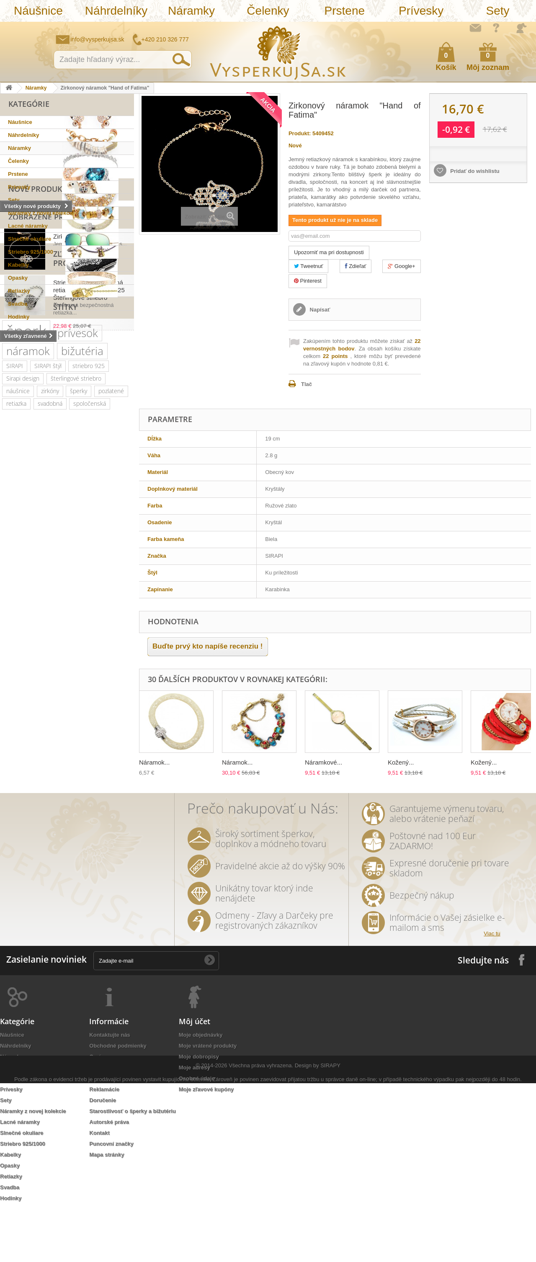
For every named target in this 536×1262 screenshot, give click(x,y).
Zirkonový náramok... (82, 386)
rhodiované (112, 797)
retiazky (39, 809)
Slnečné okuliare (29, 239)
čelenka (87, 709)
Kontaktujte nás (109, 1087)
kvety (51, 721)
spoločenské (78, 684)
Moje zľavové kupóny (206, 1142)
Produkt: (300, 133)
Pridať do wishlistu (474, 171)
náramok (28, 568)
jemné (14, 834)
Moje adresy (194, 1120)
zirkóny (50, 608)
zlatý (74, 721)
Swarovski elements (32, 696)
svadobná (50, 621)
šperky (78, 608)
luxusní (51, 797)
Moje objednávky (201, 1087)
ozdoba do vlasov (28, 784)
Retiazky (19, 291)
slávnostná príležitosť (90, 734)
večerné (55, 709)
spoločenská (89, 621)
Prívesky (421, 10)
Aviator (98, 771)
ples (72, 633)
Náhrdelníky (116, 10)
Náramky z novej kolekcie (41, 213)
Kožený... (401, 762)
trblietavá (46, 834)
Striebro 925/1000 (30, 252)
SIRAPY (330, 1244)
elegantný (80, 658)
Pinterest (308, 281)
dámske (48, 746)
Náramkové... (323, 762)
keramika (18, 759)
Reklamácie (104, 1142)
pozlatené (111, 608)
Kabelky (18, 265)
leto (121, 721)
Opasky (18, 278)
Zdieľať (355, 266)
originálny (18, 797)
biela (88, 809)
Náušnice (38, 10)
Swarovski (104, 646)
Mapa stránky (106, 1207)
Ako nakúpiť (496, 27)
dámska (116, 809)
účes (112, 822)
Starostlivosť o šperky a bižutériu (132, 1164)
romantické (76, 784)
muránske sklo (87, 671)
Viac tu (492, 986)
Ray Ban (16, 658)
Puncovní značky (111, 1196)
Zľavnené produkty (48, 430)
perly (98, 721)
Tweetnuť (308, 266)
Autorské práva (109, 1175)
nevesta (112, 784)
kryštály (47, 633)
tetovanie (53, 759)
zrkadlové (82, 822)
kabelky (47, 658)
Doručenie (102, 1153)
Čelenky (268, 10)
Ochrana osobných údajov (123, 1131)
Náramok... (154, 762)
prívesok (77, 550)
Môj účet (194, 1074)
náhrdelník (20, 721)
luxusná (70, 646)
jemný (79, 797)
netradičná (20, 709)
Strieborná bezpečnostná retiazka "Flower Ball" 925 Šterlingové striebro (89, 457)
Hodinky (18, 317)
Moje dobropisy (199, 1109)
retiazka (16, 621)
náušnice (18, 608)
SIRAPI (14, 583)
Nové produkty (39, 334)
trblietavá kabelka (29, 734)
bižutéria (82, 568)
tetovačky (110, 746)
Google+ (401, 266)
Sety (497, 10)
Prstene (345, 10)
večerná (16, 746)
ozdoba (15, 822)
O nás (96, 1109)
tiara (12, 809)
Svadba (17, 304)
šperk (26, 548)
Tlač (306, 384)
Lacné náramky (28, 226)
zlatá (65, 809)
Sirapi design (22, 596)
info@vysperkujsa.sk (97, 39)
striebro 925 (88, 583)
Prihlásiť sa (521, 28)
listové (78, 746)
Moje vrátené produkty (208, 1098)
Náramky (191, 10)
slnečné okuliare (27, 646)
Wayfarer (47, 822)
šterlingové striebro (76, 596)
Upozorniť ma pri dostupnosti (329, 252)
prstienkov (89, 759)
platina (14, 684)
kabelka (16, 633)
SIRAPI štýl (48, 583)
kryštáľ (43, 684)
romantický (84, 696)
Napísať (319, 309)
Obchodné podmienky (118, 1098)
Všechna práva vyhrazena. (261, 1244)
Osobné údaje (197, 1131)
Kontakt (99, 1185)
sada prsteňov (24, 771)
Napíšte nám (475, 27)
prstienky (66, 771)
